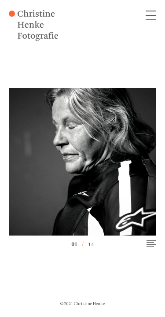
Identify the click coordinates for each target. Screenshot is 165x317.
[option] (82, 162)
